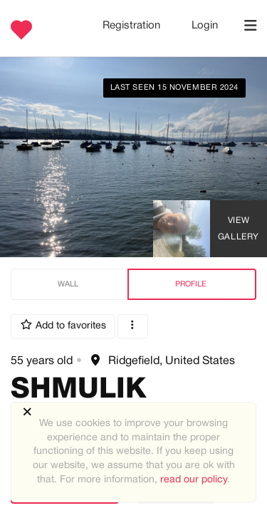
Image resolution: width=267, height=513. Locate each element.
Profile (190, 284)
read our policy (193, 479)
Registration (133, 26)
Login (205, 26)
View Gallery (238, 229)
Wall (68, 284)
